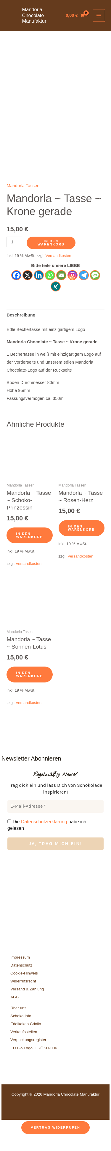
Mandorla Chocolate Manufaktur (34, 15)
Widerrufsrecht (23, 994)
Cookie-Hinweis (24, 986)
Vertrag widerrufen (55, 1140)
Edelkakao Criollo (25, 1037)
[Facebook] (16, 288)
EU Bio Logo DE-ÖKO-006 (34, 1060)
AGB (14, 1010)
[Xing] (56, 299)
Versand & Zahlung (27, 1002)
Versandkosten (58, 268)
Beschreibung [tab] (21, 328)
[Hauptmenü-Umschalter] (99, 15)
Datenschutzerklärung (44, 834)
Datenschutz (21, 978)
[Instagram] (72, 288)
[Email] (61, 288)
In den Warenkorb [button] (29, 548)
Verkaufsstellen (23, 1045)
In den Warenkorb (51, 255)
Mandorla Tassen (23, 198)
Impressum (20, 970)
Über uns (18, 1021)
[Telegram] (84, 288)
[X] (27, 288)
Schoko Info (20, 1029)
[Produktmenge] (14, 255)
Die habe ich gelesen (46, 837)
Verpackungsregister (28, 1053)
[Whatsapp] (50, 288)
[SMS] (95, 288)
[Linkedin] (39, 288)
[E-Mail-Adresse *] (55, 819)
